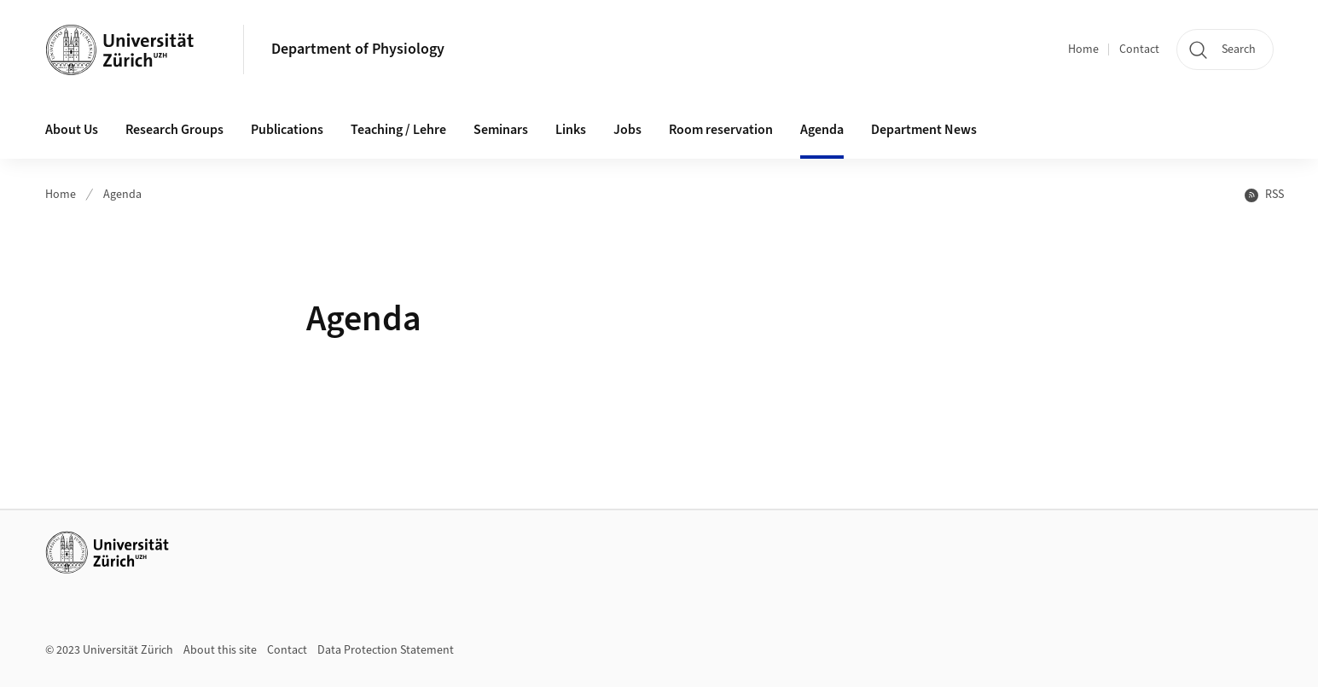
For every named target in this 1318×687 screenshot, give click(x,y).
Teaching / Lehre (398, 129)
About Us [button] (71, 129)
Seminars (500, 129)
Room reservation (721, 129)
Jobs (627, 129)
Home (1083, 49)
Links (570, 129)
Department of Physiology (357, 49)
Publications (287, 129)
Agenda (822, 129)
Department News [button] (924, 129)
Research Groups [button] (174, 129)
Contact (1139, 49)
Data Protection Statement (385, 650)
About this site (220, 650)
